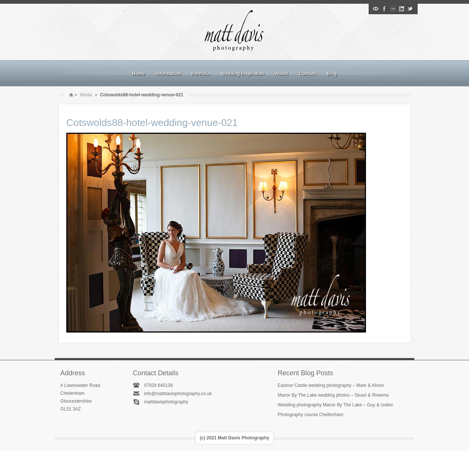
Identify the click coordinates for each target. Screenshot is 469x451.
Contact (307, 73)
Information (168, 73)
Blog (332, 73)
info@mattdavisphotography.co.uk (178, 393)
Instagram (393, 9)
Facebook (384, 9)
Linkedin (401, 9)
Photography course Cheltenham (310, 414)
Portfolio (200, 73)
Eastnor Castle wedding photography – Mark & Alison (331, 385)
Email (375, 9)
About (281, 73)
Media (86, 94)
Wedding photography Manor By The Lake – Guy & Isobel (335, 405)
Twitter (410, 9)
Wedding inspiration (242, 73)
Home (138, 73)
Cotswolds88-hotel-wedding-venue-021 (152, 122)
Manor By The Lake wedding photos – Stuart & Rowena (333, 395)
